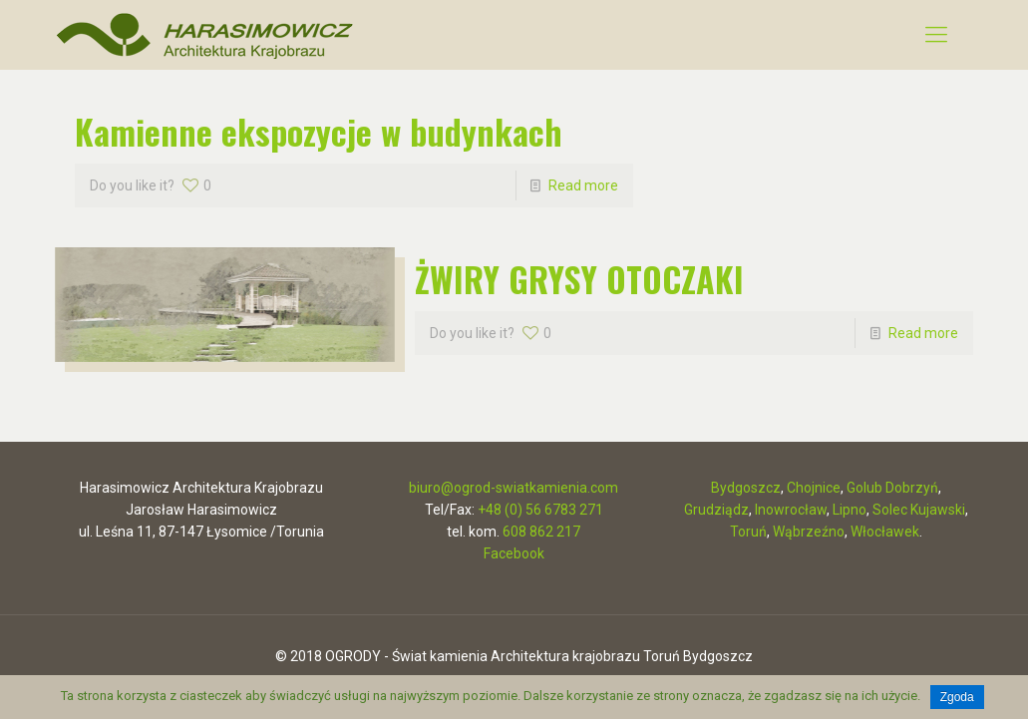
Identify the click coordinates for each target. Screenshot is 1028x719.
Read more (583, 185)
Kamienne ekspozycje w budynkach (318, 131)
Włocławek (885, 531)
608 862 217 (541, 531)
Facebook (514, 553)
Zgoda (957, 697)
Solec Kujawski (918, 510)
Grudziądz (716, 510)
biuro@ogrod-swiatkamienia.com (513, 488)
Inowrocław (791, 510)
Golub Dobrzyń (892, 488)
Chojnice (814, 488)
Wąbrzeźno (809, 531)
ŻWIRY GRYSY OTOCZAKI (579, 278)
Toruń (748, 531)
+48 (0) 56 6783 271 (540, 510)
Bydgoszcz (746, 488)
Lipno (849, 510)
